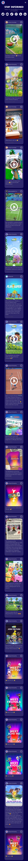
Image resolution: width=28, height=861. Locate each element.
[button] (25, 2)
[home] (6, 2)
